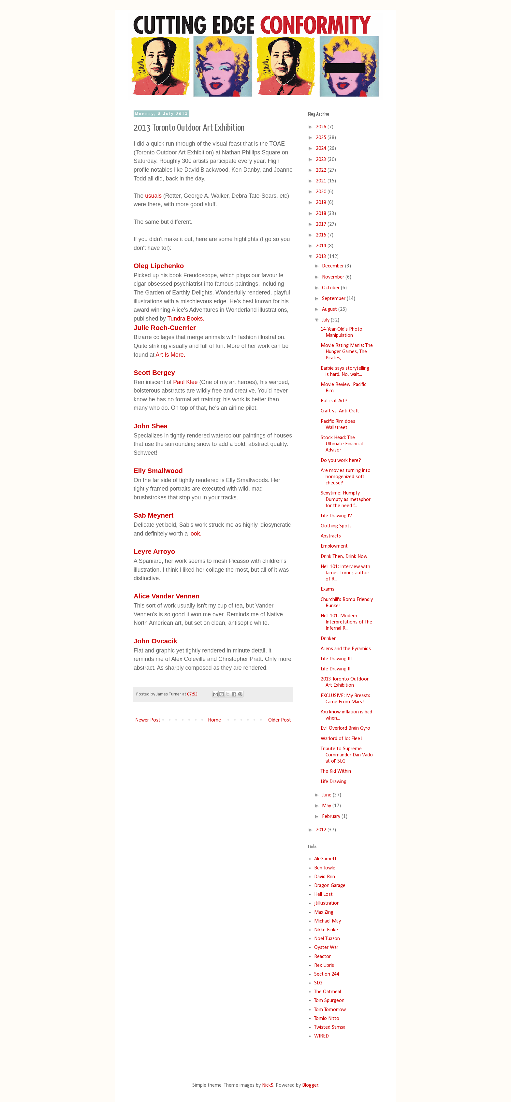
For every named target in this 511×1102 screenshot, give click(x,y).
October (331, 288)
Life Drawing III (336, 659)
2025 (322, 137)
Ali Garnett (325, 859)
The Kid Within (336, 771)
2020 (322, 191)
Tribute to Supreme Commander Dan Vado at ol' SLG (347, 755)
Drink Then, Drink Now (344, 556)
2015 (322, 235)
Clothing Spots (336, 526)
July (326, 320)
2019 (322, 202)
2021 (322, 181)
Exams (327, 589)
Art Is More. (170, 354)
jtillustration (327, 903)
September (334, 298)
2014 (322, 246)
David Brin (324, 877)
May (327, 806)
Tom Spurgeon (329, 1000)
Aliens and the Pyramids (346, 648)
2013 (322, 256)
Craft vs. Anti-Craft (340, 411)
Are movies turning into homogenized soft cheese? (346, 477)
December (333, 266)
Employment (334, 546)
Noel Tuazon (327, 938)
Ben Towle (324, 868)
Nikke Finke (326, 930)
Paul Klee (185, 382)
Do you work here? (341, 460)
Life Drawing (333, 781)
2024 (322, 148)
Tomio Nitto (326, 1018)
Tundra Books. (185, 318)
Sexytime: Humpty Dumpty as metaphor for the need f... (346, 499)
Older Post (279, 720)
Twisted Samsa (329, 1027)
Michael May (327, 921)
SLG (318, 983)
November (333, 277)
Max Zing (323, 912)
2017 (322, 224)
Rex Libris (324, 965)
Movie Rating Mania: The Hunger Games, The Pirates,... (347, 352)
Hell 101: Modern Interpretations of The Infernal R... (346, 622)
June (327, 795)
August (330, 309)
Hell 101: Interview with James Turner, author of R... (345, 573)
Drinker (328, 638)
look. (194, 533)
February (332, 816)
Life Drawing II (335, 669)
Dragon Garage (329, 885)
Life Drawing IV (336, 516)
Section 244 (326, 974)
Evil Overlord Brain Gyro (345, 728)
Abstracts (331, 536)
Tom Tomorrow (330, 1009)
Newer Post (147, 720)
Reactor (322, 956)
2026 (322, 127)
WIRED (321, 1036)
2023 (322, 159)
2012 (322, 830)
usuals (153, 196)
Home (214, 720)
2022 (322, 170)
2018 (322, 213)
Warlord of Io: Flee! (341, 738)
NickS (267, 1085)
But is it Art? (334, 401)
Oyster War (326, 947)
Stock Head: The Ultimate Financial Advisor (342, 444)
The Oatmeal (327, 992)
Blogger (310, 1085)
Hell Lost (323, 894)
